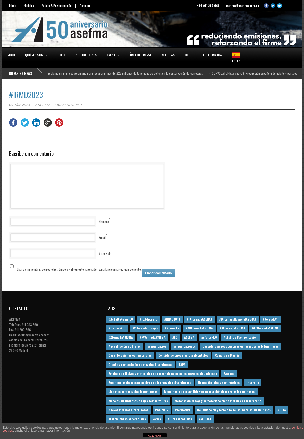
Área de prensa (140, 54)
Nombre (104, 221)
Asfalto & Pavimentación (57, 6)
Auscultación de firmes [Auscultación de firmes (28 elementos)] (125, 346)
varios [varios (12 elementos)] (157, 419)
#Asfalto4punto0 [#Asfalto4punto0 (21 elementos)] (121, 319)
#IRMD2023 (26, 94)
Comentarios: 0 (68, 105)
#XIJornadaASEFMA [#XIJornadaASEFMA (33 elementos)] (232, 328)
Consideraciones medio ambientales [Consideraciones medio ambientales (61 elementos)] (183, 355)
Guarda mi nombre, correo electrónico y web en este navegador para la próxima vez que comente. (79, 269)
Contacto (85, 6)
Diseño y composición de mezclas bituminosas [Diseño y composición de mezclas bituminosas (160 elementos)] (140, 364)
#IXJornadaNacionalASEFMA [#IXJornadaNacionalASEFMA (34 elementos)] (237, 319)
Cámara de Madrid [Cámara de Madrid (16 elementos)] (227, 355)
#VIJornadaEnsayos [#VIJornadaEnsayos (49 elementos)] (145, 328)
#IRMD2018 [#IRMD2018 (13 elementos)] (172, 319)
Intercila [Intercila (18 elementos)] (253, 382)
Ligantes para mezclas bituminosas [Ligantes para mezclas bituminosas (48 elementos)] (133, 391)
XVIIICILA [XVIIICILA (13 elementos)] (205, 419)
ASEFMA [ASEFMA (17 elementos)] (189, 337)
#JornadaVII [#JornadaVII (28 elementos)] (271, 319)
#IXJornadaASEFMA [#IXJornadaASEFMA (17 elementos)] (199, 319)
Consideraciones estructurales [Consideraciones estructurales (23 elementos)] (130, 355)
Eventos (113, 54)
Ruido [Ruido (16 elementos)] (281, 410)
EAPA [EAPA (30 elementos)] (182, 364)
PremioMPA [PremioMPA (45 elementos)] (182, 410)
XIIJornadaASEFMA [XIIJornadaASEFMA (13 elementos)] (180, 419)
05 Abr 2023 (19, 105)
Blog (189, 54)
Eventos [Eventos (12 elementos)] (229, 373)
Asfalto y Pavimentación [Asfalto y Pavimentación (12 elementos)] (240, 337)
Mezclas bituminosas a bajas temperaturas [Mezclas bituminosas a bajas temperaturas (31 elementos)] (138, 400)
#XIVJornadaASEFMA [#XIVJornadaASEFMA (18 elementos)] (265, 328)
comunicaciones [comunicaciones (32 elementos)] (184, 346)
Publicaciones (86, 54)
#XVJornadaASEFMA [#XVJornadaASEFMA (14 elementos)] (153, 337)
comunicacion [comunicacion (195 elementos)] (157, 346)
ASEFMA (43, 105)
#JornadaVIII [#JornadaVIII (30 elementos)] (117, 328)
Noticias (29, 6)
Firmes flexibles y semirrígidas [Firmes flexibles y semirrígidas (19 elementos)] (219, 382)
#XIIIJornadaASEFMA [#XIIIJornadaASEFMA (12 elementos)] (199, 328)
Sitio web (105, 253)
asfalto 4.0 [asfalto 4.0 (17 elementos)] (209, 337)
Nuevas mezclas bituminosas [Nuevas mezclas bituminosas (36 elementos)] (128, 410)
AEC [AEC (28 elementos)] (174, 337)
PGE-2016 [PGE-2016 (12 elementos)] (161, 410)
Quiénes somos (36, 54)
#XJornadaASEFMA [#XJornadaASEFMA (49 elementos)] (121, 337)
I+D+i (61, 54)
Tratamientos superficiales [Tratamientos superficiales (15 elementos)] (127, 419)
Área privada (212, 54)
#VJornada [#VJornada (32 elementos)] (172, 328)
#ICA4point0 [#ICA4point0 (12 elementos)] (148, 319)
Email (102, 237)
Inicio (12, 6)
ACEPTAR (154, 435)
